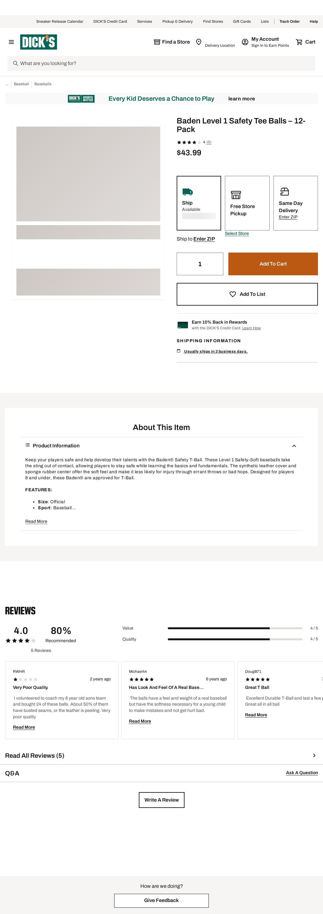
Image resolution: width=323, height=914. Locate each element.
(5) (209, 142)
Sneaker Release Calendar (59, 21)
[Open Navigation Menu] (11, 42)
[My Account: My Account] (266, 42)
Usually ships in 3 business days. (212, 351)
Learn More (241, 98)
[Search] (167, 63)
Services (144, 21)
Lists (265, 21)
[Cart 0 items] (306, 42)
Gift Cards (242, 21)
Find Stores (213, 21)
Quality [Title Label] (129, 639)
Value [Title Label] (127, 628)
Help (314, 21)
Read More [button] (36, 521)
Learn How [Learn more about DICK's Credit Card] (251, 328)
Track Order (289, 21)
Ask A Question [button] (302, 772)
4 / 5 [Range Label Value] (314, 628)
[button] (237, 233)
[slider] (235, 628)
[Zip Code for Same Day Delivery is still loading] (215, 42)
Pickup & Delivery (177, 21)
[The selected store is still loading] (171, 42)
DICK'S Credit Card (110, 21)
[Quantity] (200, 264)
